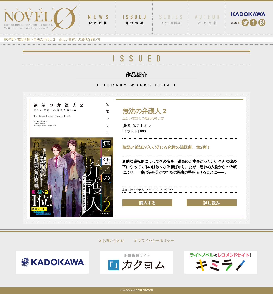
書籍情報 (23, 39)
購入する (147, 203)
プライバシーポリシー (156, 241)
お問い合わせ (113, 241)
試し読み (211, 203)
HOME (8, 39)
